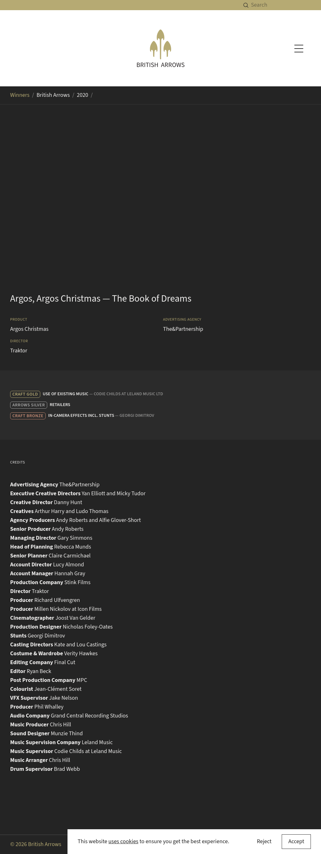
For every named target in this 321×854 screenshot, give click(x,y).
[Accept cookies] (296, 841)
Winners (19, 95)
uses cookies (123, 841)
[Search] (286, 5)
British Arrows (53, 95)
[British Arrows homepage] (160, 48)
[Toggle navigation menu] (298, 48)
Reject (264, 841)
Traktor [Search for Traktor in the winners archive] (18, 351)
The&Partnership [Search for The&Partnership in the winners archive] (183, 329)
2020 (82, 95)
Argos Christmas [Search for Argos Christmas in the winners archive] (29, 329)
